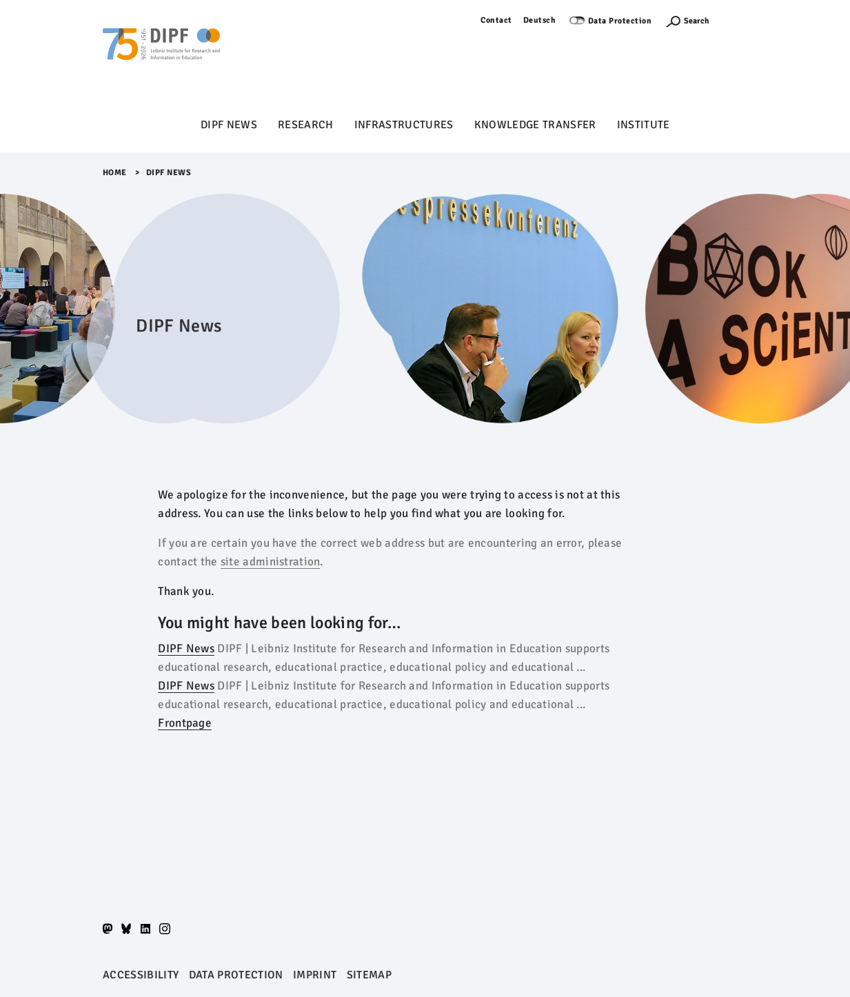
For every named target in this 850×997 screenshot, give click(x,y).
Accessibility (141, 975)
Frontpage (185, 723)
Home (115, 173)
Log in (735, 20)
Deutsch (539, 20)
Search (696, 21)
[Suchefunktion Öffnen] (687, 21)
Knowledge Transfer (535, 125)
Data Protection (620, 21)
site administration (271, 561)
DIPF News (229, 125)
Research (306, 125)
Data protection (236, 975)
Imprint (314, 975)
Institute (643, 125)
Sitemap (369, 975)
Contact (496, 20)
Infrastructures (404, 125)
